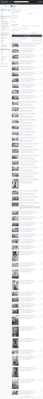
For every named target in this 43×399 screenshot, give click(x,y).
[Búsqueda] (21, 1)
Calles (5, 55)
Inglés (5, 12)
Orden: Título (33, 38)
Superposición (35, 33)
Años (5, 50)
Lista (24, 38)
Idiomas (2, 8)
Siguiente (33, 397)
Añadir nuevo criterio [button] (15, 15)
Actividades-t (5, 57)
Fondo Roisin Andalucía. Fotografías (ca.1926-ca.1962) (5, 21)
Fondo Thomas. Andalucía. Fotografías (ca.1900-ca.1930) (5, 23)
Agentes (2, 40)
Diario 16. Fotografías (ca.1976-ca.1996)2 (5, 30)
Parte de (2, 14)
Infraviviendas (5, 60)
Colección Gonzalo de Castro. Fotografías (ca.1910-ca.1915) (5, 25)
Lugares (2, 43)
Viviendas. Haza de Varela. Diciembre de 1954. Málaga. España (29, 149)
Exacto (39, 33)
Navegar (10, 1)
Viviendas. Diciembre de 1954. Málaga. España (26, 239)
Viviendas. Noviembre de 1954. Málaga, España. (26, 66)
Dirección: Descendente (39, 38)
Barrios (5, 61)
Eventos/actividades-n (5, 59)
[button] (38, 2)
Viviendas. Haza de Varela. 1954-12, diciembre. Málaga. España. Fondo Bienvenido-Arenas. (29, 202)
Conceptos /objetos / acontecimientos (4, 46)
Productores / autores (4, 32)
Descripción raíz (14, 21)
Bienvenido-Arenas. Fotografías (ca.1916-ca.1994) (5, 18)
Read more (20, 208)
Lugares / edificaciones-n (5, 56)
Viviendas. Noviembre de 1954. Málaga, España (26, 54)
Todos (2, 16)
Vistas (5, 53)
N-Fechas (5, 52)
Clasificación (17, 38)
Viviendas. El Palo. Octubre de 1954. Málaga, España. (27, 216)
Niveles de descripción (4, 66)
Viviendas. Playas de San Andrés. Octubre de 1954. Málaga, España (29, 43)
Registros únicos (5, 10)
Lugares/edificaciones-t (5, 49)
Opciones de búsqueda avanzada (17, 10)
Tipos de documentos (4, 63)
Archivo (13, 18)
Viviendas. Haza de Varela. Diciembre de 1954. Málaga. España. (29, 143)
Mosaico (21, 38)
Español (5, 11)
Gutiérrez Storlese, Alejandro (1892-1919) (5, 36)
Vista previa (13, 38)
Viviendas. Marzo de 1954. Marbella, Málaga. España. (27, 101)
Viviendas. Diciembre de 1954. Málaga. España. (26, 379)
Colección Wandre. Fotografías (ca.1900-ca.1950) (5, 27)
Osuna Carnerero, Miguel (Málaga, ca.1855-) (5, 38)
